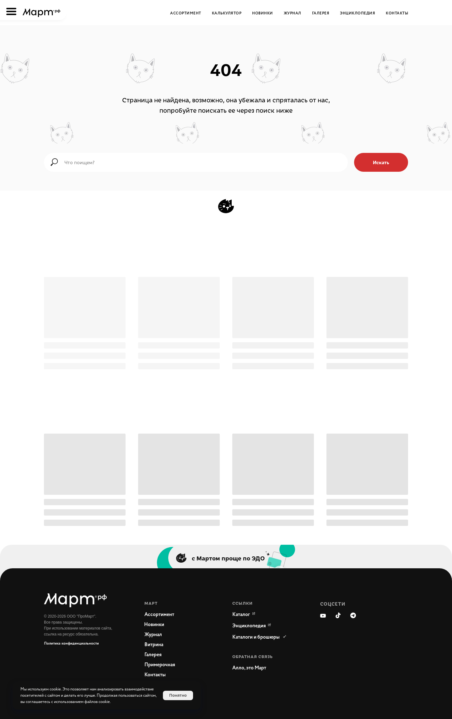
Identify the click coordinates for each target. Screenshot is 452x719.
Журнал (292, 13)
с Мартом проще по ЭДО (228, 558)
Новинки (262, 13)
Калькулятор (227, 13)
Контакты (397, 13)
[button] (263, 668)
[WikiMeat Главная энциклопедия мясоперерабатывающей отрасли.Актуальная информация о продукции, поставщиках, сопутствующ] (249, 626)
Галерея (321, 13)
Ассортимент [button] (185, 13)
